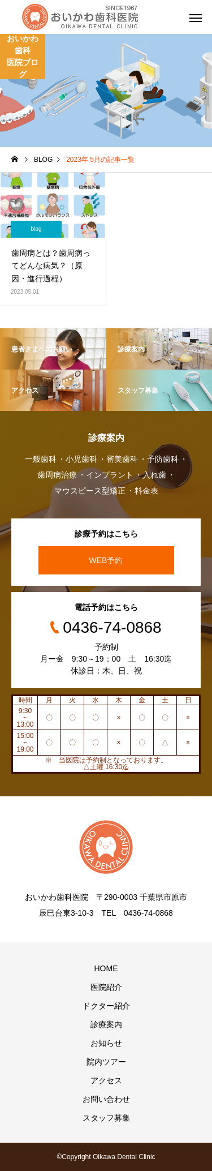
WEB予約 (106, 560)
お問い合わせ (106, 1099)
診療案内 (106, 1024)
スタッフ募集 (106, 1117)
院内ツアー (106, 1061)
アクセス (106, 1080)
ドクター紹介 (106, 1005)
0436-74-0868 (112, 627)
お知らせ (106, 1043)
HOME (106, 968)
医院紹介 (106, 987)
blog (36, 229)
